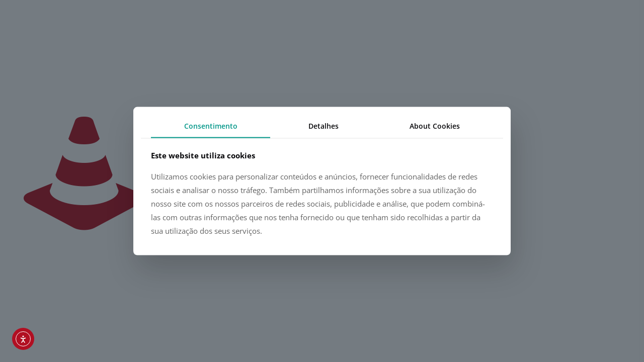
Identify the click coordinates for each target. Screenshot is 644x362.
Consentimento (210, 126)
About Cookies (435, 126)
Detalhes (323, 126)
